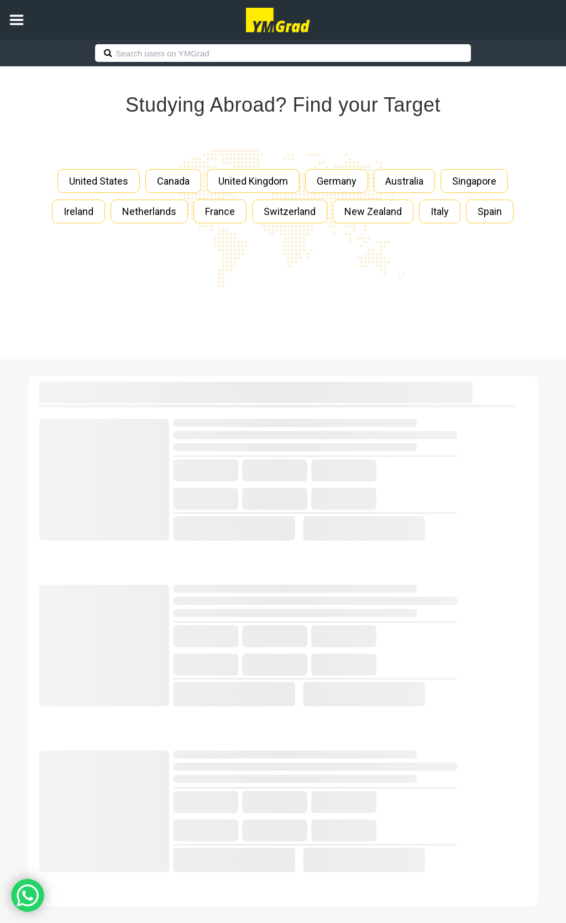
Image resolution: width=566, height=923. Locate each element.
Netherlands (149, 211)
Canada (173, 181)
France (220, 211)
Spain (490, 211)
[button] (16, 20)
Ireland (78, 211)
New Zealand (373, 211)
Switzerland (290, 211)
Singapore (474, 181)
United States (98, 181)
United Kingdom (253, 181)
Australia (404, 181)
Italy (440, 211)
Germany (337, 181)
